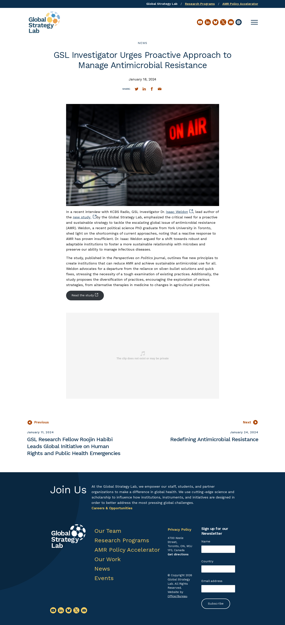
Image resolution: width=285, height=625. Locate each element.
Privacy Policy (179, 529)
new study (84, 217)
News (142, 43)
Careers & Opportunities (112, 508)
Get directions (178, 554)
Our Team (107, 530)
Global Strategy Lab (161, 4)
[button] (254, 22)
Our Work (107, 559)
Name (205, 541)
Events (104, 578)
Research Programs (200, 4)
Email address (211, 581)
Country (207, 561)
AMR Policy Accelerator (240, 4)
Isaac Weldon (179, 212)
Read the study (84, 295)
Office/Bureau (177, 596)
